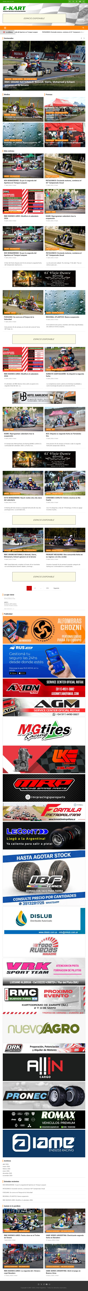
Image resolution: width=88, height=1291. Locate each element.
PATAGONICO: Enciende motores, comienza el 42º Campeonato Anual (63, 182)
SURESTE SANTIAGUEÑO (58, 369)
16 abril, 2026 (8, 145)
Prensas (49, 94)
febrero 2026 (6, 1169)
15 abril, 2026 (49, 221)
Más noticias (9, 151)
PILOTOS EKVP (50, 112)
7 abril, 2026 (7, 1240)
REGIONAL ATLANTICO (15, 140)
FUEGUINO (7, 114)
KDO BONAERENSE (14, 176)
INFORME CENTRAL (18, 79)
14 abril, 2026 (8, 88)
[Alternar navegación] (5, 28)
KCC (53, 429)
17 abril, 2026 (8, 119)
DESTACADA (8, 79)
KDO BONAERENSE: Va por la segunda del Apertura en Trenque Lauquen (20, 182)
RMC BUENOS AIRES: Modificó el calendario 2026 (18, 1200)
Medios (7, 94)
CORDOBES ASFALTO (57, 493)
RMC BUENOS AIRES (15, 211)
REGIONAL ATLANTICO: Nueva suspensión (20, 143)
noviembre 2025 (7, 1175)
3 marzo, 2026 (50, 1275)
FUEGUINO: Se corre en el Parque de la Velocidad (23, 117)
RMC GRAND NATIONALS (30, 79)
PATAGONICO (55, 176)
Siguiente (56, 588)
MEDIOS (13, 114)
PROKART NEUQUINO (57, 550)
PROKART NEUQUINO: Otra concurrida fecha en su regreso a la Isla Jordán (64, 556)
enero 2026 (6, 1171)
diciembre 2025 (7, 1173)
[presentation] (81, 38)
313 (47, 588)
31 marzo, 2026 (50, 1240)
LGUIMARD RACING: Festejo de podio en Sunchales (61, 116)
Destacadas (8, 38)
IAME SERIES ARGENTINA (67, 1231)
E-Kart (15, 88)
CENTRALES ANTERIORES (11, 1231)
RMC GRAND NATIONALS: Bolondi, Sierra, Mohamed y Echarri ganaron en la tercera (20, 556)
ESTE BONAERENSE (15, 493)
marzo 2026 (6, 1166)
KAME (53, 211)
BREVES (7, 176)
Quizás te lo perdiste (12, 1206)
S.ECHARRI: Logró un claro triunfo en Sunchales (64, 143)
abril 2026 (6, 1164)
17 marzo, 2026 (8, 1275)
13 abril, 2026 (49, 119)
